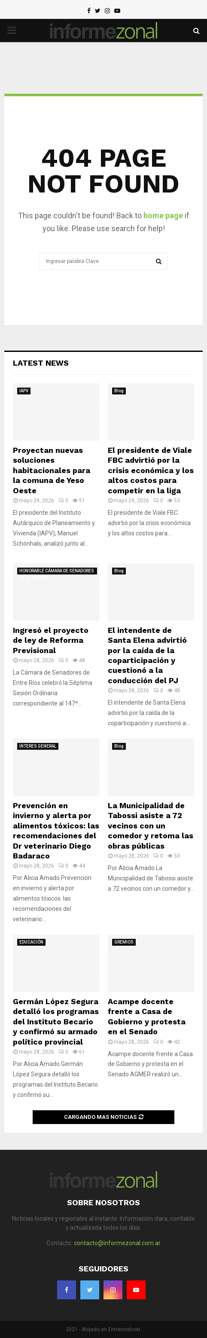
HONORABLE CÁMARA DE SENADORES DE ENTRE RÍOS (56, 571)
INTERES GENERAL (37, 746)
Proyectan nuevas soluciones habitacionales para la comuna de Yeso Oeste (51, 470)
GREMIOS (124, 942)
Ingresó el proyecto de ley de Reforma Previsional (50, 640)
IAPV (23, 390)
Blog (119, 390)
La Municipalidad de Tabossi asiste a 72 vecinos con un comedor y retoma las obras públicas (150, 825)
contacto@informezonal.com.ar (117, 1243)
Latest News (41, 362)
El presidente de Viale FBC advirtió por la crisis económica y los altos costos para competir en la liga (151, 470)
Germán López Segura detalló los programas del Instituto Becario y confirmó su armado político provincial (56, 1021)
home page (163, 215)
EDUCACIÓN (31, 942)
